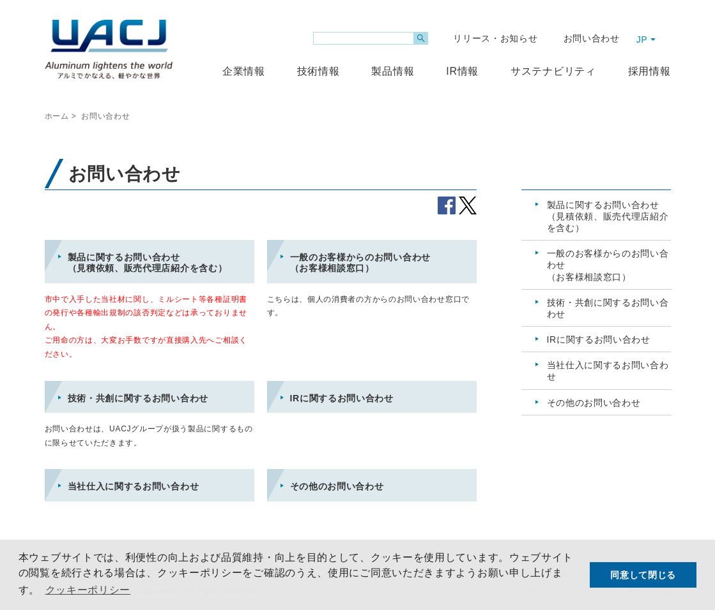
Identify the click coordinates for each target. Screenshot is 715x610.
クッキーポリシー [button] (88, 589)
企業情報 (243, 71)
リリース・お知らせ (495, 38)
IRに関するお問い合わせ (342, 398)
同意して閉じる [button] (643, 575)
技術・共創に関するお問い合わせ (138, 398)
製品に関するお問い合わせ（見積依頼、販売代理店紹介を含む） (147, 263)
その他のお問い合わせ (337, 486)
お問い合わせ (592, 38)
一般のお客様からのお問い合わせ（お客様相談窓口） (360, 263)
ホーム (57, 116)
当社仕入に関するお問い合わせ (133, 486)
